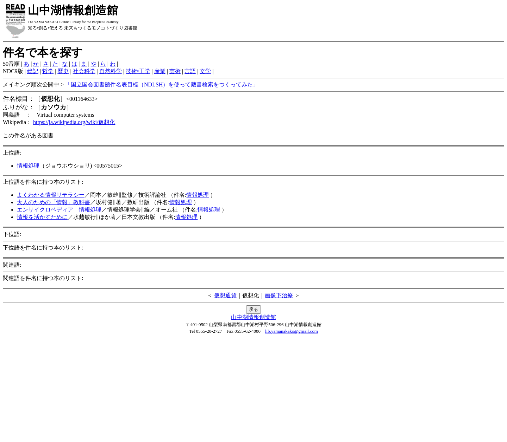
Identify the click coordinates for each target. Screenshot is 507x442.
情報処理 (28, 166)
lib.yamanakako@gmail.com (291, 331)
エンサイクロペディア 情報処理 (59, 210)
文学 (205, 71)
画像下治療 (279, 295)
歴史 (63, 71)
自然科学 (110, 71)
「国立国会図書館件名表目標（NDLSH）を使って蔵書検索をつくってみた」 (161, 84)
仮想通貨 (225, 295)
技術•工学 (138, 71)
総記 (32, 71)
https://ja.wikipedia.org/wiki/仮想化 (74, 122)
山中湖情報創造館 (253, 317)
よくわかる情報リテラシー (50, 195)
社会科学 (84, 71)
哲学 (48, 71)
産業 (159, 71)
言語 (190, 71)
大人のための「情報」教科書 (53, 202)
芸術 (175, 71)
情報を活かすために (42, 217)
